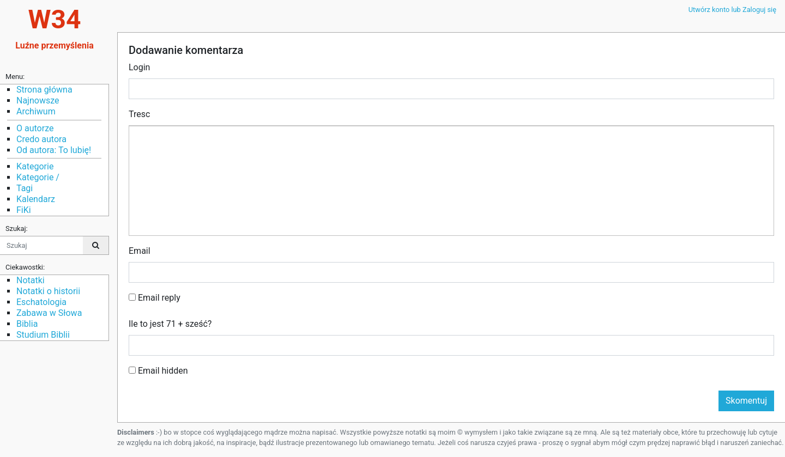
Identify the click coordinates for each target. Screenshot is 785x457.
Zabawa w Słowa (49, 313)
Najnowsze (37, 100)
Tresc (139, 114)
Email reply (154, 298)
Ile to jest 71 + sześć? (170, 324)
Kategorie (34, 166)
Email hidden (158, 370)
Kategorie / (37, 177)
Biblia (27, 324)
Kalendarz (35, 199)
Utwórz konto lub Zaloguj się (732, 9)
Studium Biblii (43, 335)
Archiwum (36, 111)
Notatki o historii (48, 291)
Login (139, 67)
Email (139, 251)
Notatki (30, 280)
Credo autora (41, 139)
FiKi (23, 210)
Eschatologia (41, 302)
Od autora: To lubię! (53, 150)
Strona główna (44, 89)
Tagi (24, 188)
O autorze (34, 128)
